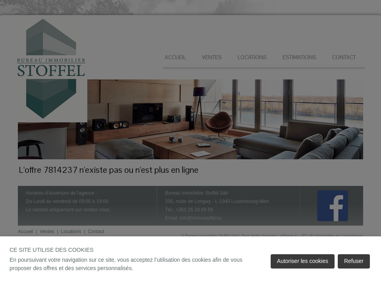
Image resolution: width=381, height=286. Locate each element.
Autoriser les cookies (302, 261)
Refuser (354, 261)
